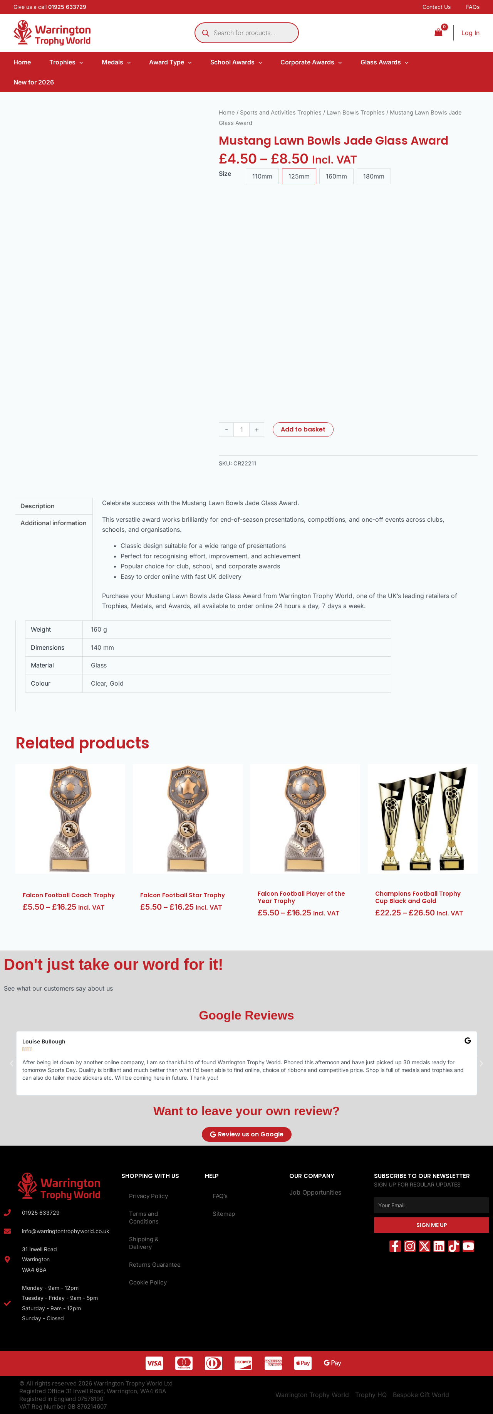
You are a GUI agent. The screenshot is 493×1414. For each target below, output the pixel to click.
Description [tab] (37, 506)
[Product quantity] (241, 429)
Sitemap (224, 1213)
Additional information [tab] (53, 523)
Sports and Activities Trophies (281, 112)
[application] (79, 62)
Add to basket (303, 429)
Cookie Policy (148, 1282)
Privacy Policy (148, 1196)
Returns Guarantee (155, 1264)
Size (225, 173)
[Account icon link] (470, 33)
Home (227, 112)
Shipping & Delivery (144, 1243)
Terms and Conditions (144, 1217)
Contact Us (437, 6)
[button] (11, 1063)
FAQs (473, 6)
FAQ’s (220, 1196)
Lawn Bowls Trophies (356, 112)
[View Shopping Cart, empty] (438, 32)
